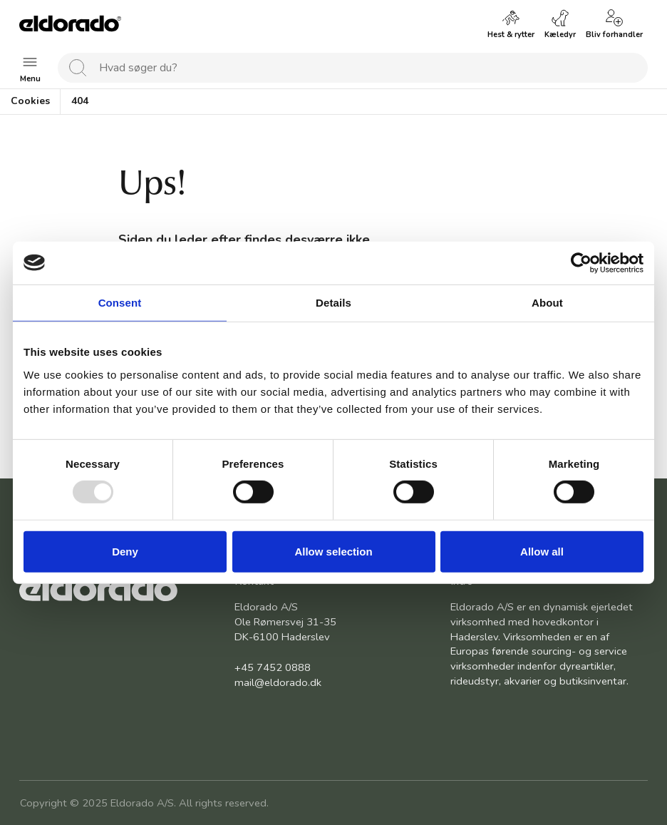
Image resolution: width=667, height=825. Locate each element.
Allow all (542, 551)
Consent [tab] (120, 302)
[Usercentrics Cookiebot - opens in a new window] (581, 262)
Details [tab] (333, 302)
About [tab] (547, 302)
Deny (125, 551)
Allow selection (333, 551)
